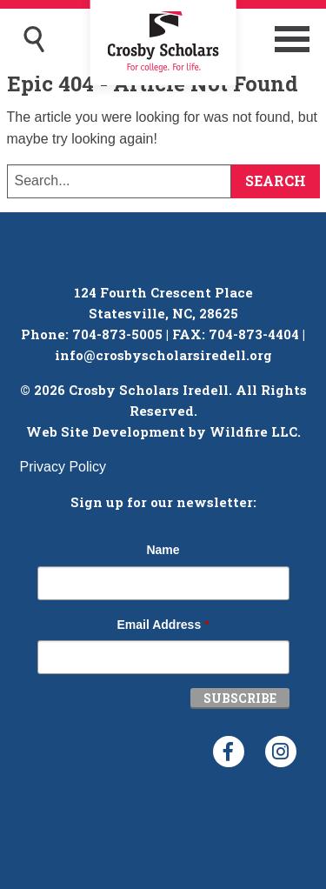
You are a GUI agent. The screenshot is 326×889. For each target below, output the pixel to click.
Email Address (162, 625)
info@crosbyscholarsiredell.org (163, 355)
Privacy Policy (63, 466)
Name (162, 550)
